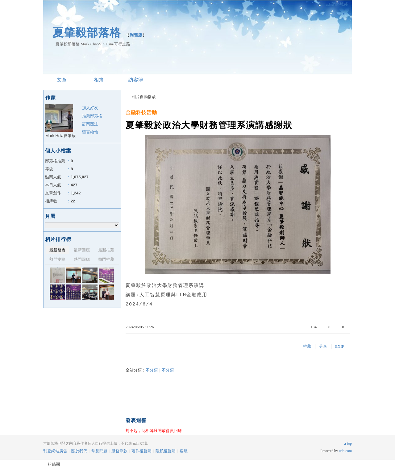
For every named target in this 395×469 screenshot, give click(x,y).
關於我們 (79, 451)
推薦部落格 (92, 116)
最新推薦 (106, 250)
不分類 (152, 370)
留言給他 (90, 132)
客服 (184, 451)
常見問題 (99, 451)
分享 (323, 346)
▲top (347, 443)
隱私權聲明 (166, 451)
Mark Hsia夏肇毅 (60, 135)
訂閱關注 (90, 124)
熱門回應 (82, 259)
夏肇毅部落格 (86, 32)
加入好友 (90, 108)
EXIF (339, 346)
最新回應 (82, 250)
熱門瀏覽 (57, 259)
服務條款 (119, 451)
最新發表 (57, 250)
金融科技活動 (141, 112)
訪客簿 (135, 79)
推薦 (307, 346)
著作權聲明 (141, 451)
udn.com (345, 451)
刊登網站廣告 (55, 451)
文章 (62, 79)
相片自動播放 (144, 96)
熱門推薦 (106, 259)
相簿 (99, 79)
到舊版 (136, 35)
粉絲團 (54, 464)
